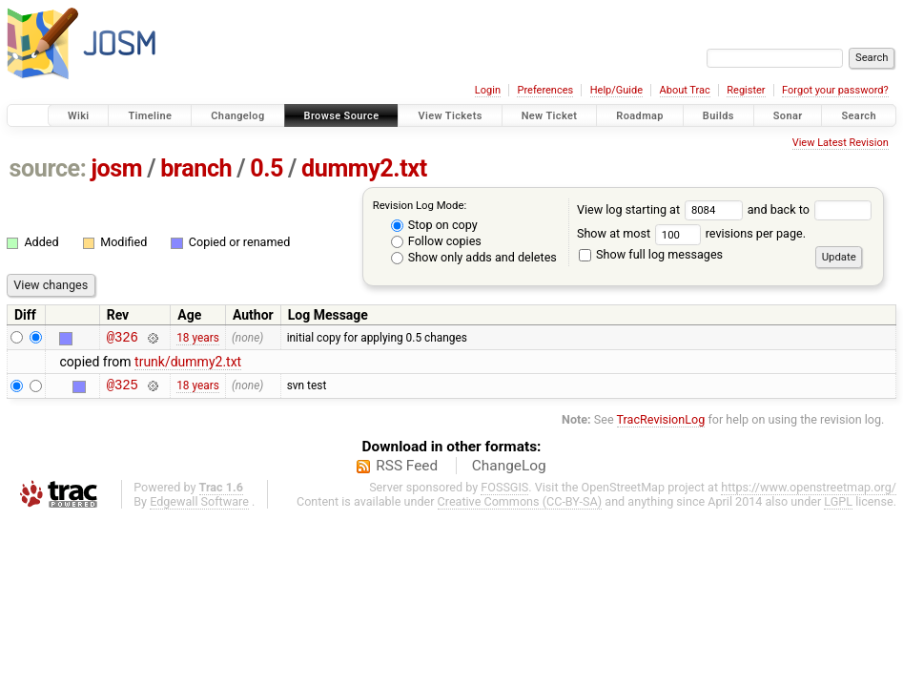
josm (116, 168)
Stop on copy (434, 225)
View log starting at (662, 209)
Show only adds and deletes (474, 257)
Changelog (237, 116)
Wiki (79, 116)
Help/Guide (616, 90)
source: (48, 168)
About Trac (685, 90)
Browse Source (342, 116)
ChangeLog (509, 471)
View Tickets (450, 116)
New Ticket (550, 116)
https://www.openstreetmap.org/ (808, 493)
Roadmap (640, 116)
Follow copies (436, 241)
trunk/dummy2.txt (187, 364)
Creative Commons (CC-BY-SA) (520, 507)
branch (196, 168)
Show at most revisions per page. (691, 233)
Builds (718, 116)
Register (746, 90)
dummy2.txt (364, 168)
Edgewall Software (199, 507)
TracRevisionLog (661, 425)
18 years (197, 338)
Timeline (150, 116)
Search (858, 116)
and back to (810, 209)
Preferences (545, 90)
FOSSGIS (504, 493)
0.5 (266, 168)
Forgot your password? (835, 90)
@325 (122, 390)
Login (488, 90)
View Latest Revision (840, 142)
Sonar (788, 116)
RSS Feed (407, 471)
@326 (122, 339)
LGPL (838, 507)
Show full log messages (651, 254)
